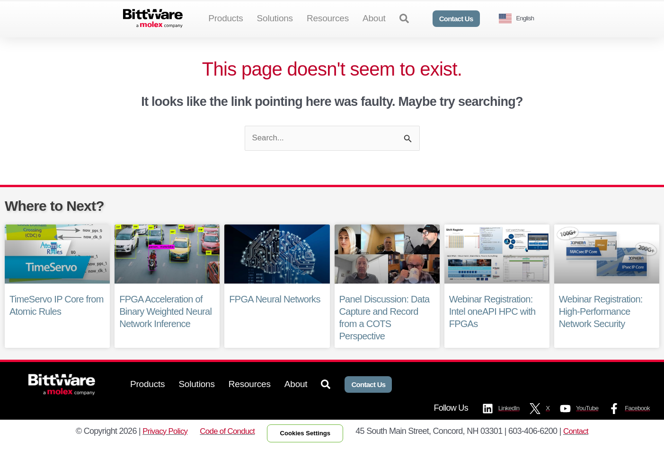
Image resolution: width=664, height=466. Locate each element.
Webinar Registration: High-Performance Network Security (601, 327)
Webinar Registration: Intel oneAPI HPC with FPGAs (492, 327)
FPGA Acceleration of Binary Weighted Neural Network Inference (165, 327)
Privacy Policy (158, 449)
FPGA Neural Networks (274, 315)
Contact (582, 449)
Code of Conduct (224, 449)
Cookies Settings (308, 451)
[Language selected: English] (520, 18)
